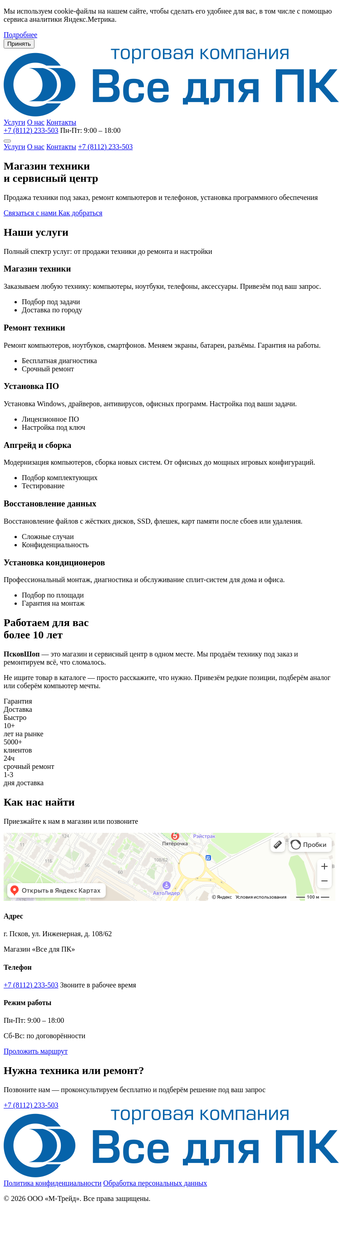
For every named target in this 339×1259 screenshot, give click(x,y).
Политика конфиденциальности (53, 1183)
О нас (35, 122)
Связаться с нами (31, 213)
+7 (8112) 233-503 (31, 130)
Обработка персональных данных (155, 1183)
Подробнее (20, 35)
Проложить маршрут (36, 1051)
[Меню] (7, 141)
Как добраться (81, 213)
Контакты (61, 122)
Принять (19, 43)
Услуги (14, 122)
